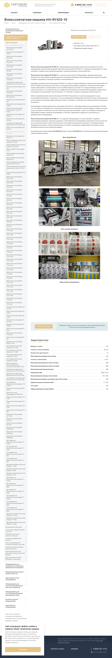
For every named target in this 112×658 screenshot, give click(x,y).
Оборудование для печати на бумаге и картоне (15, 37)
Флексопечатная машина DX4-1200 (14, 186)
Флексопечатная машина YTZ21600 (14, 333)
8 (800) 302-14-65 (83, 4)
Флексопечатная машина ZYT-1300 (15, 397)
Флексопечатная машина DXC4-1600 (14, 177)
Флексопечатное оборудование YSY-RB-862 (14, 393)
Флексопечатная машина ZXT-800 (14, 419)
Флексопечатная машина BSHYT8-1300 (14, 342)
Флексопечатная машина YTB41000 (14, 74)
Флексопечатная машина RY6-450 (15, 100)
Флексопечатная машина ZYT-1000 (15, 406)
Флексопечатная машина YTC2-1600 (14, 281)
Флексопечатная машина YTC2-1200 (14, 290)
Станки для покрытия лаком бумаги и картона (14, 547)
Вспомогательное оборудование (12, 600)
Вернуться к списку (11, 628)
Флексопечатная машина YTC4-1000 (14, 268)
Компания (37, 12)
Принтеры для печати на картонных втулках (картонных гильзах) (15, 553)
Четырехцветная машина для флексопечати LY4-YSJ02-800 (15, 378)
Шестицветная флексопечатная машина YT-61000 (15, 479)
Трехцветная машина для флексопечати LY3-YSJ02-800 (15, 370)
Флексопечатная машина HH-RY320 (15, 389)
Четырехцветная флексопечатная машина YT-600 (15, 460)
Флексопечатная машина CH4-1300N (15, 104)
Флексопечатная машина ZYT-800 (15, 410)
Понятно (23, 649)
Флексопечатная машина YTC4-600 (14, 277)
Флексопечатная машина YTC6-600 (14, 251)
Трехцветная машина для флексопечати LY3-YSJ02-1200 (15, 123)
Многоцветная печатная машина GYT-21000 (14, 351)
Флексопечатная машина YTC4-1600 (14, 255)
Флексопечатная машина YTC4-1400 (14, 260)
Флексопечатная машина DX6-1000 (14, 216)
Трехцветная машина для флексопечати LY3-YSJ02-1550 (15, 83)
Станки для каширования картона (13, 539)
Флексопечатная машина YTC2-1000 (14, 294)
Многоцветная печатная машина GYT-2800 (14, 355)
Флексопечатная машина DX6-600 (14, 225)
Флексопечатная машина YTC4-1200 (14, 264)
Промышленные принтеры (14, 527)
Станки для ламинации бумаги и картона (15, 530)
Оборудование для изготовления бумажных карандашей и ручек (14, 593)
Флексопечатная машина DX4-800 (14, 195)
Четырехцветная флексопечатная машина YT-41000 (15, 497)
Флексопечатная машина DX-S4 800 (15, 312)
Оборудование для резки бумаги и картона (14, 572)
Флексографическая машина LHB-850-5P (15, 154)
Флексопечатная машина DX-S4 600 (15, 316)
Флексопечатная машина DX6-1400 (14, 208)
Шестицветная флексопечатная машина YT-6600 (15, 491)
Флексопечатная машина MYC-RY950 (14, 48)
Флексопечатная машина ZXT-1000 (14, 415)
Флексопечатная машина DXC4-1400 (14, 182)
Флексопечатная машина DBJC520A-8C (14, 96)
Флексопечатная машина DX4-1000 (14, 190)
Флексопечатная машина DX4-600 (14, 199)
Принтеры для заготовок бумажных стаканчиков (13, 558)
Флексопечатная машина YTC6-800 (14, 247)
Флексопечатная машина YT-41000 (15, 52)
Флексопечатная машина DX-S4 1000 (15, 307)
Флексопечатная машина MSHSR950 (14, 432)
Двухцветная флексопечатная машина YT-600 (15, 474)
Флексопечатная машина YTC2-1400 (14, 286)
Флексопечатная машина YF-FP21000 (15, 320)
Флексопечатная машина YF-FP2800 (15, 325)
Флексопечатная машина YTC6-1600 (14, 229)
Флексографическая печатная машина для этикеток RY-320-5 (15, 168)
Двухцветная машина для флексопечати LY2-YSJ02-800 (15, 374)
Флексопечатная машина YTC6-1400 (14, 234)
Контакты (89, 12)
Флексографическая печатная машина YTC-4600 (15, 141)
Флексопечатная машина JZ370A (14, 70)
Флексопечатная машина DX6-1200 (14, 212)
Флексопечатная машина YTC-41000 (15, 173)
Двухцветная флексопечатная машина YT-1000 (15, 465)
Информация (64, 12)
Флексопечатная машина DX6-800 (14, 221)
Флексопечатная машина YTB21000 (14, 78)
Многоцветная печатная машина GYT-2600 (14, 359)
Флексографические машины (15, 45)
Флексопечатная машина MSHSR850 (14, 436)
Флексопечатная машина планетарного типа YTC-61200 (14, 110)
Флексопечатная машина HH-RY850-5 (15, 115)
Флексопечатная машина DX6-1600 (14, 203)
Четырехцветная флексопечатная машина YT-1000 (15, 448)
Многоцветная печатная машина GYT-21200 (14, 346)
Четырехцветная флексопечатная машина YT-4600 (15, 509)
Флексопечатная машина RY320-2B (14, 57)
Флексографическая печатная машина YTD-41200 (15, 145)
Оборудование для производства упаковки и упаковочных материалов (14, 565)
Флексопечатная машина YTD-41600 (14, 65)
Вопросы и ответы (57, 649)
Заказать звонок (100, 4)
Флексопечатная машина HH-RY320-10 (15, 136)
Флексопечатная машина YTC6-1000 (14, 242)
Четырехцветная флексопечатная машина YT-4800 (15, 503)
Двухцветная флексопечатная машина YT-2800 (15, 518)
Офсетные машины (12, 42)
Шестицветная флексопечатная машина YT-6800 (15, 485)
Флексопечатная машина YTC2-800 (14, 299)
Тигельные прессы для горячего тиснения (13, 534)
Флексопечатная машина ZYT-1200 (15, 402)
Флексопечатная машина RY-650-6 (15, 329)
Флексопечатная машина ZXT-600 (14, 423)
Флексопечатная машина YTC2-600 (14, 303)
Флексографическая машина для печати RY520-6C (15, 162)
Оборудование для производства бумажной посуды (14, 30)
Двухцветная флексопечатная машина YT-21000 (15, 514)
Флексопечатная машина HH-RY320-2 (15, 128)
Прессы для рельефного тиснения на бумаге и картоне (15, 543)
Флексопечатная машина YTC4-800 (14, 273)
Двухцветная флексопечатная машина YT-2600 (15, 523)
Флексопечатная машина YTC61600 (14, 91)
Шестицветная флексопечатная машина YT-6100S (15, 442)
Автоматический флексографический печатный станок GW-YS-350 (15, 365)
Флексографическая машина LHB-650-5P (15, 158)
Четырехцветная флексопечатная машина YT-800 (15, 454)
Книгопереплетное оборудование (12, 578)
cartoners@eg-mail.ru (100, 652)
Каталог (15, 12)
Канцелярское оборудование (11, 606)
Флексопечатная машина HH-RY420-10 (15, 132)
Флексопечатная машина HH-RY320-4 (15, 119)
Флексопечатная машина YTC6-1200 (14, 238)
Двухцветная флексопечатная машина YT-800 (15, 469)
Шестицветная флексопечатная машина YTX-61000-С (15, 384)
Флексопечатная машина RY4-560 (15, 87)
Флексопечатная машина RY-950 (15, 338)
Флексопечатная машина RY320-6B (14, 61)
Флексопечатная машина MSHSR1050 (14, 428)
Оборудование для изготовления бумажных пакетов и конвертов (14, 585)
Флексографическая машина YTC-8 (15, 149)
